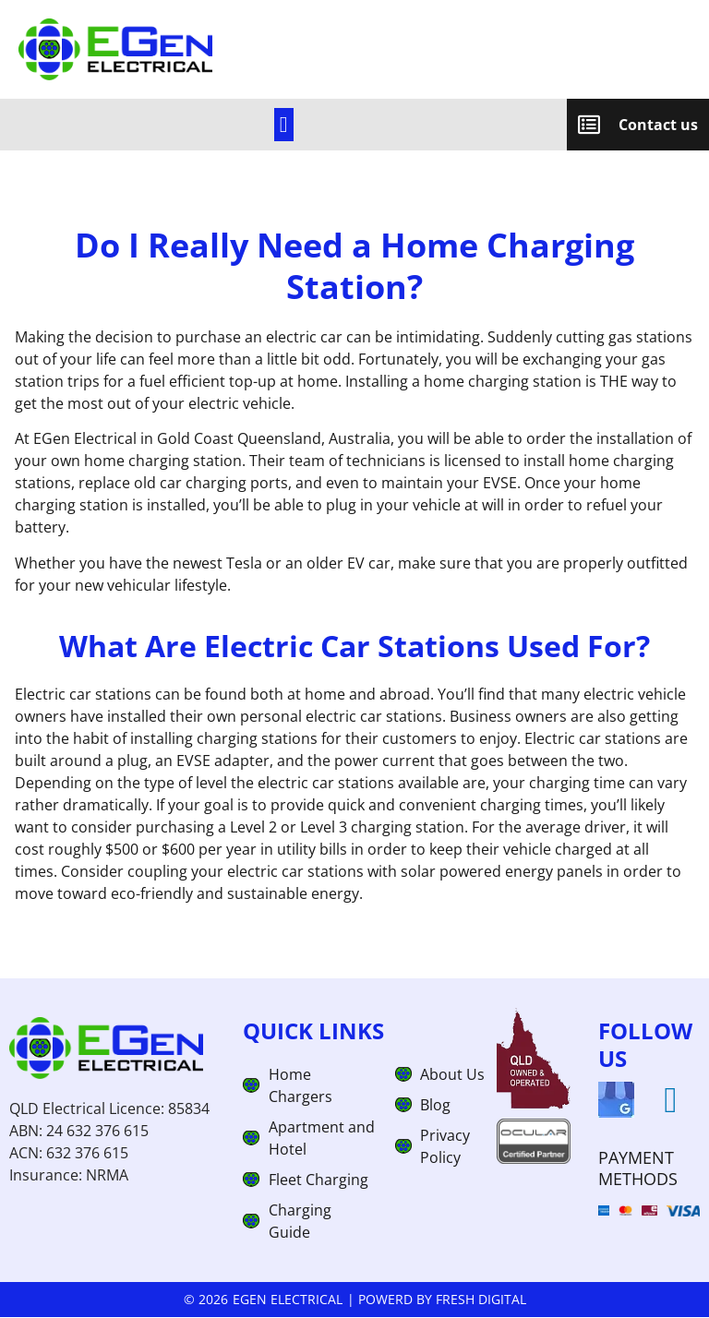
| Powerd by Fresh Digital (436, 1301)
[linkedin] (671, 1102)
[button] (284, 125)
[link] (283, 125)
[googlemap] (616, 1102)
